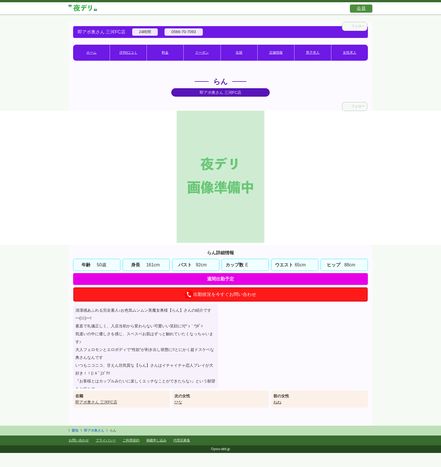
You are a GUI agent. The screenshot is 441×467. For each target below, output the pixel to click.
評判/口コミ (128, 53)
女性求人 (349, 53)
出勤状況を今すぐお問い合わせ (220, 294)
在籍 (239, 53)
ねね (277, 402)
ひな (178, 402)
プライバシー (106, 440)
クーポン (202, 53)
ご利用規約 (131, 440)
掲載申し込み (156, 440)
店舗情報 (276, 53)
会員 (361, 8)
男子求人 (313, 53)
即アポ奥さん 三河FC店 (96, 402)
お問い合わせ (79, 440)
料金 (165, 53)
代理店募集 (181, 440)
